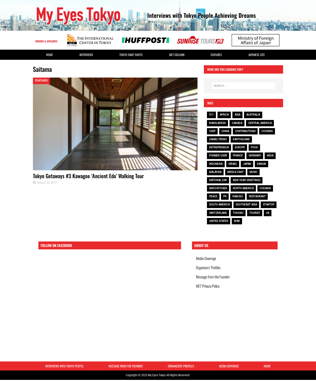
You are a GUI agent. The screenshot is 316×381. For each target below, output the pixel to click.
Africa (224, 114)
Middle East (235, 172)
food (254, 147)
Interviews (86, 54)
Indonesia (216, 163)
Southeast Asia (246, 204)
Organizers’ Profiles (208, 269)
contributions (245, 131)
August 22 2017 (46, 182)
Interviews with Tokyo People (64, 366)
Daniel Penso (218, 139)
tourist (254, 212)
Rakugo (237, 196)
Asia (237, 114)
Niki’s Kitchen (218, 188)
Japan (247, 163)
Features (216, 54)
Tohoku (238, 212)
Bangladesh (217, 123)
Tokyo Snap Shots (131, 54)
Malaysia (215, 172)
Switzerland (218, 212)
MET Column (176, 54)
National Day (218, 180)
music (253, 172)
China (225, 131)
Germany (255, 155)
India (270, 155)
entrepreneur (219, 147)
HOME (49, 54)
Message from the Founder (213, 279)
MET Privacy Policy (208, 289)
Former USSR (218, 155)
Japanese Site (256, 54)
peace (213, 196)
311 (211, 114)
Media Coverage (206, 258)
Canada (237, 123)
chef (212, 131)
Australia (253, 114)
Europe (240, 147)
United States (218, 221)
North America (243, 188)
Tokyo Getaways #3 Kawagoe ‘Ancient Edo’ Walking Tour (88, 176)
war (237, 221)
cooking (267, 131)
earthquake (241, 139)
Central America (260, 123)
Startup (268, 204)
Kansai (261, 163)
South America (219, 204)
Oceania (265, 188)
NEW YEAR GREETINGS (246, 180)
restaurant (257, 196)
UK (267, 212)
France (238, 155)
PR (224, 196)
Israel (232, 163)
